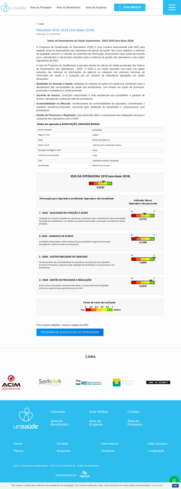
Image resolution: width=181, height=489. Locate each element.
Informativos (109, 443)
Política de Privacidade (88, 466)
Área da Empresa (96, 7)
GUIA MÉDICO (130, 7)
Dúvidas (62, 443)
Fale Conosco (157, 443)
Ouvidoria (107, 450)
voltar (40, 24)
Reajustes (64, 450)
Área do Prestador (41, 7)
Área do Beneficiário (68, 7)
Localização (156, 450)
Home (18, 443)
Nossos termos (157, 485)
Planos (18, 450)
